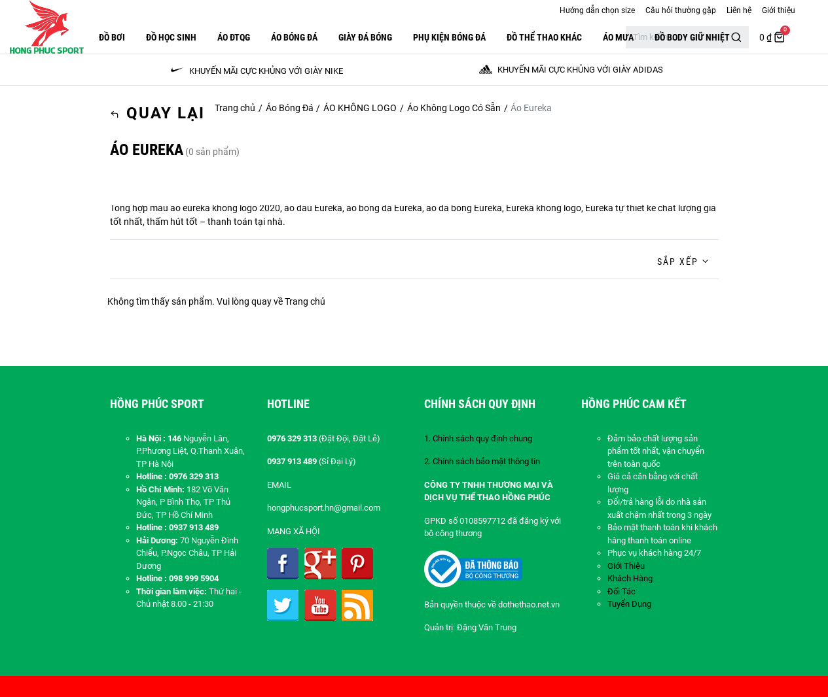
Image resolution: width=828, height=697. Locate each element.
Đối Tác (621, 591)
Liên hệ (739, 10)
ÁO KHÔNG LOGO (360, 108)
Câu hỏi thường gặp (680, 10)
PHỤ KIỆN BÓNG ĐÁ (449, 37)
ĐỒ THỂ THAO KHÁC (544, 37)
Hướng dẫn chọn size (597, 10)
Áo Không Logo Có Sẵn (454, 108)
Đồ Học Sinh (171, 37)
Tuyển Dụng (629, 604)
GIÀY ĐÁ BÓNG (365, 37)
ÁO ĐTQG (233, 37)
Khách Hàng (630, 578)
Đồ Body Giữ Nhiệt (692, 37)
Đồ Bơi (112, 37)
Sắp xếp (677, 261)
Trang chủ (235, 108)
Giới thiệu (778, 10)
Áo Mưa (618, 37)
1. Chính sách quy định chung (478, 438)
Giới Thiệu (626, 566)
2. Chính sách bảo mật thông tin (482, 461)
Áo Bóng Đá (294, 37)
